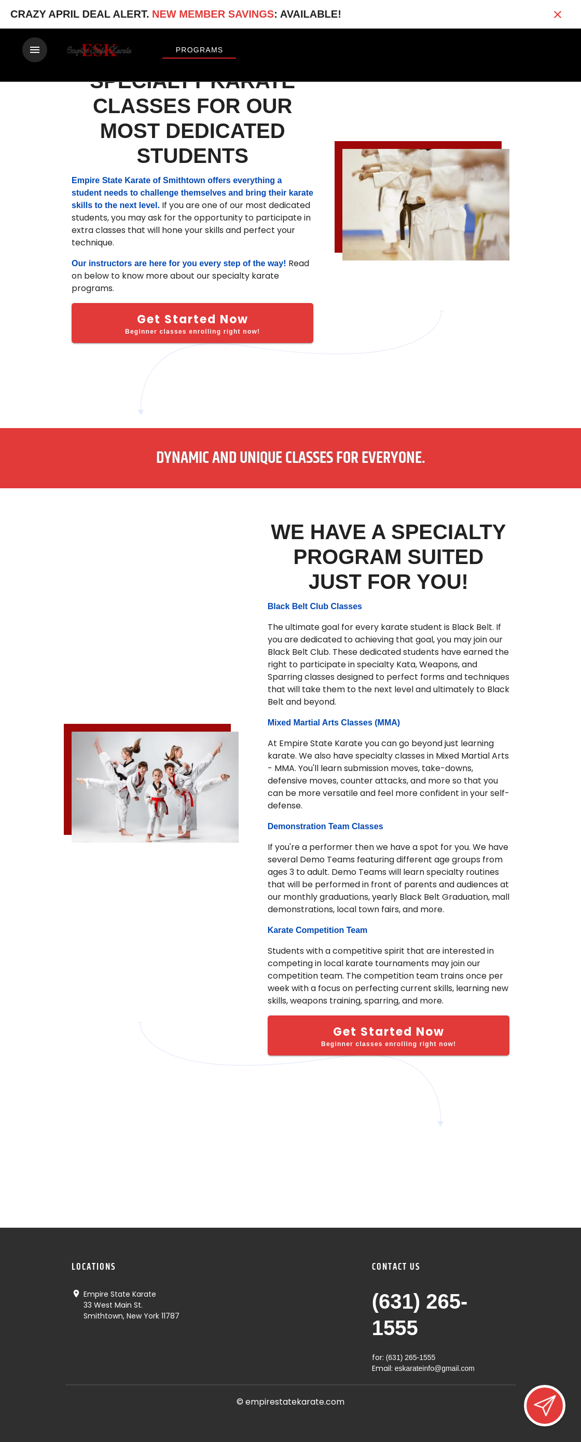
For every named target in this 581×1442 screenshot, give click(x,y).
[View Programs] (199, 49)
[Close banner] (558, 14)
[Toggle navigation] (34, 49)
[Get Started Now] (192, 322)
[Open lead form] (544, 1405)
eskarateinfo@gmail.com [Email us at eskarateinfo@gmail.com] (435, 1368)
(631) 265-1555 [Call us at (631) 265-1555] (411, 1357)
